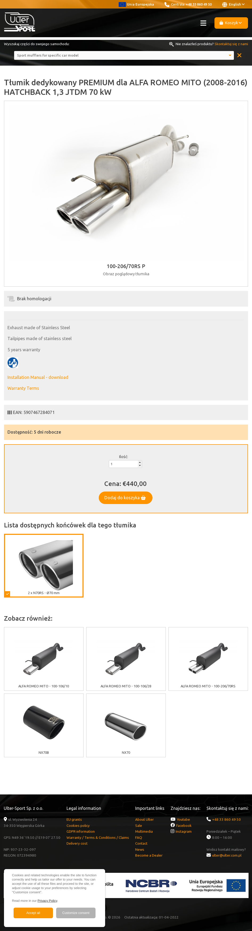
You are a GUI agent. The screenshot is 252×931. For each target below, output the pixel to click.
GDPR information (81, 831)
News (139, 849)
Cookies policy (78, 825)
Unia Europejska (136, 4)
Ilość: (123, 456)
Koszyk (231, 22)
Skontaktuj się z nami (231, 44)
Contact (141, 843)
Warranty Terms (23, 388)
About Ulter (144, 819)
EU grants (74, 819)
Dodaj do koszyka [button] (125, 497)
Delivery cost (77, 843)
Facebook (184, 825)
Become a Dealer (149, 855)
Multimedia (144, 831)
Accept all (33, 913)
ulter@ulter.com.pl (226, 855)
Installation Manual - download (37, 377)
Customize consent (75, 913)
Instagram (184, 831)
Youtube (183, 819)
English (233, 4)
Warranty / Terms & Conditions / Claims (98, 837)
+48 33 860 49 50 (199, 4)
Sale (138, 825)
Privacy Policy (47, 901)
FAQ (138, 837)
